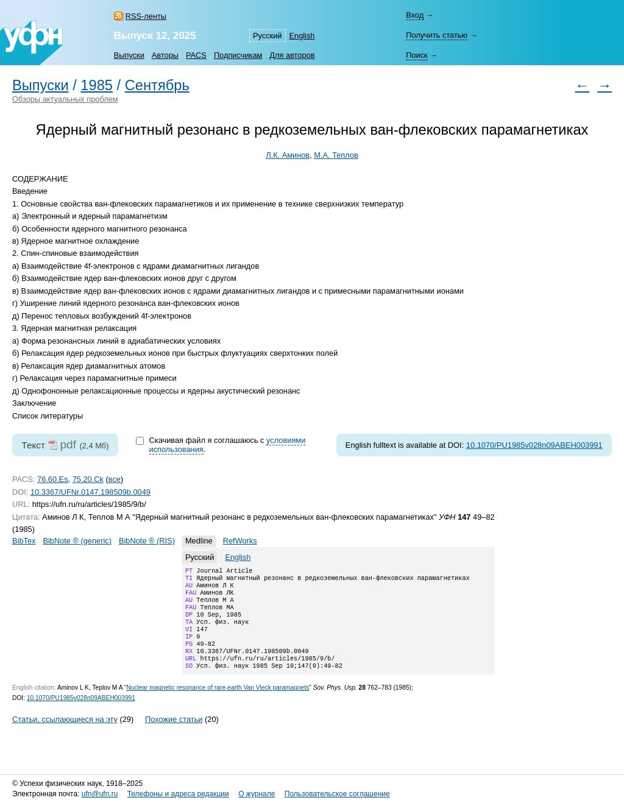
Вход (415, 14)
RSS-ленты (146, 16)
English (302, 35)
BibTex (23, 540)
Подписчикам (238, 55)
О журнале (256, 794)
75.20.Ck (88, 479)
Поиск (416, 55)
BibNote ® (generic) (77, 540)
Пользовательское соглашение (337, 794)
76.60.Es (52, 479)
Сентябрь (157, 85)
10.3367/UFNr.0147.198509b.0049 (90, 492)
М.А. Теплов (336, 155)
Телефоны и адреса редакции (178, 794)
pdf (68, 444)
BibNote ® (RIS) (147, 540)
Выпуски (129, 55)
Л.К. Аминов (288, 155)
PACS (196, 55)
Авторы (165, 55)
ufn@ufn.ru (100, 794)
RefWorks (240, 540)
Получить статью (436, 35)
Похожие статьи (173, 736)
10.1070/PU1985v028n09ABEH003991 (534, 445)
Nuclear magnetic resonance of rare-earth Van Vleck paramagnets (217, 704)
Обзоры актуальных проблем (65, 99)
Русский (267, 35)
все (114, 479)
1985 (96, 85)
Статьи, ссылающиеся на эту (65, 736)
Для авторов (291, 55)
